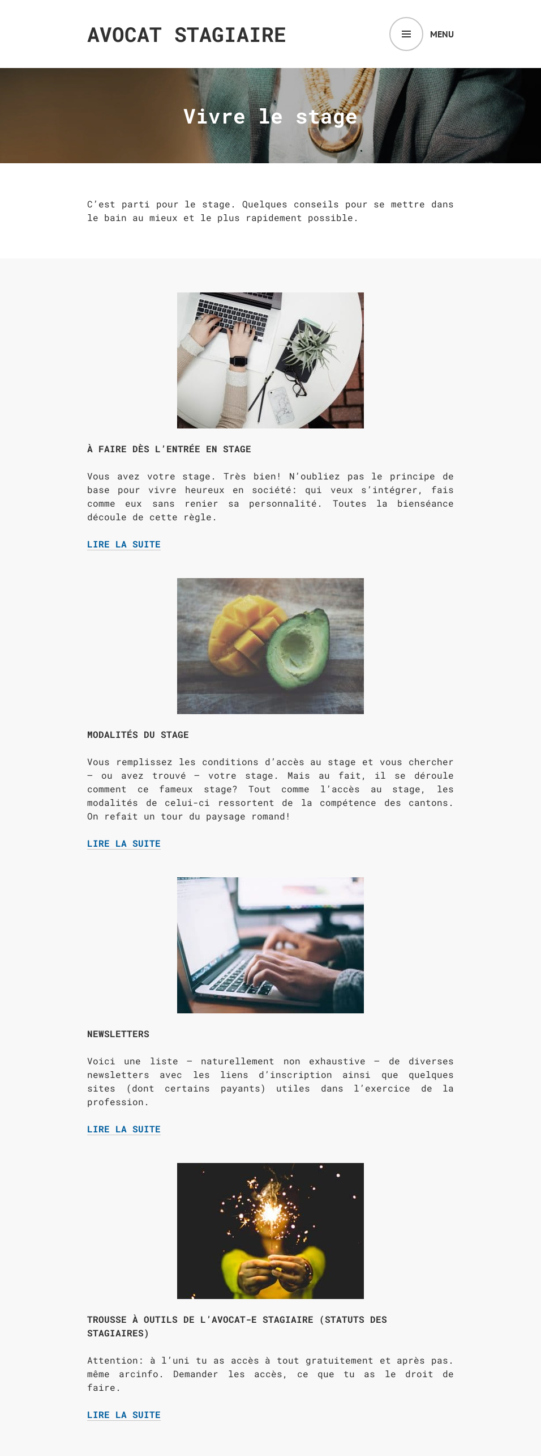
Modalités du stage (138, 734)
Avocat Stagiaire (186, 34)
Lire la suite (124, 544)
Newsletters (118, 1033)
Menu (442, 34)
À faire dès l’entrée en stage (169, 449)
